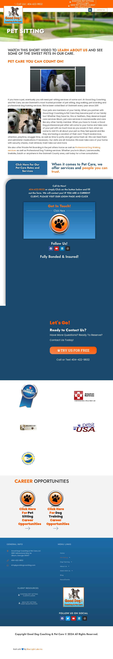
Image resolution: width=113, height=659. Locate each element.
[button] (90, 10)
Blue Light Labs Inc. (35, 649)
